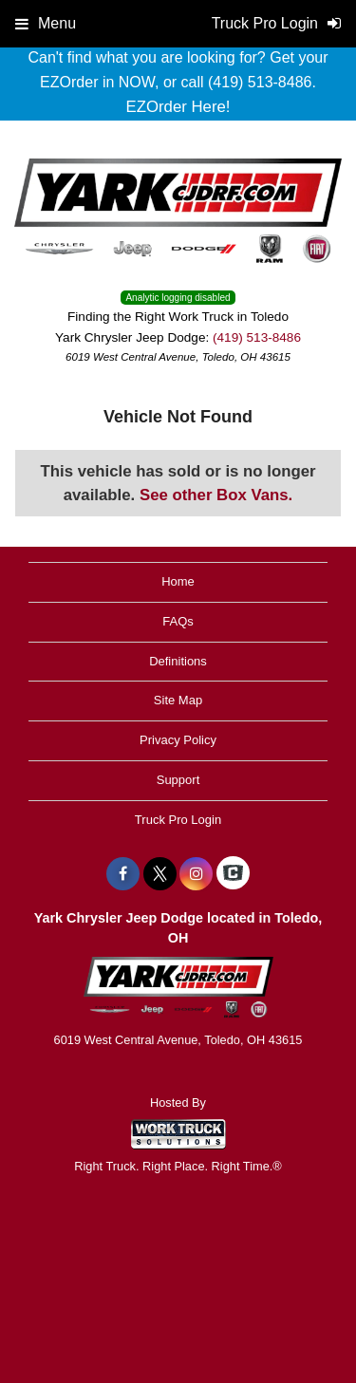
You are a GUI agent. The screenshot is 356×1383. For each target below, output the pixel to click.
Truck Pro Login (178, 820)
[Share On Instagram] (196, 874)
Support (178, 780)
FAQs (178, 621)
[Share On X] (160, 874)
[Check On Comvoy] (233, 874)
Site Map (178, 700)
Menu (45, 23)
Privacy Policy (178, 740)
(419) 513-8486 (257, 337)
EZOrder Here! (177, 107)
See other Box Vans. (216, 495)
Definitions (178, 661)
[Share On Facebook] (123, 874)
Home (178, 581)
